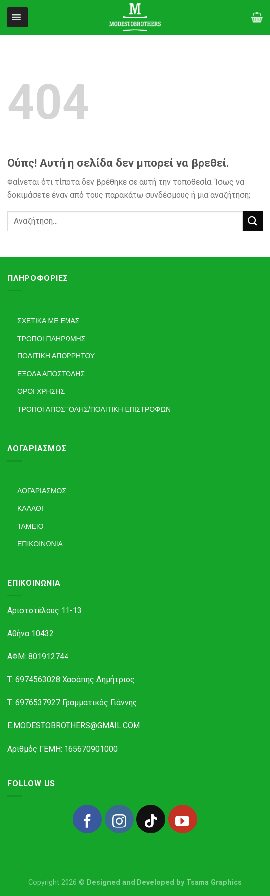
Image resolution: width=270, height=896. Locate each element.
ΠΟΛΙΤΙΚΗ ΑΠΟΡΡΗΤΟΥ (56, 356)
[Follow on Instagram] (119, 819)
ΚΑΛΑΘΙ (30, 508)
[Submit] (253, 221)
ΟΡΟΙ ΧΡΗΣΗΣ (41, 391)
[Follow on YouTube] (182, 819)
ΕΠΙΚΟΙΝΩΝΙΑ (40, 544)
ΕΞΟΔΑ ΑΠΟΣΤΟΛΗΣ (51, 374)
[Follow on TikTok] (150, 819)
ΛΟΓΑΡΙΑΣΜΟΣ (41, 491)
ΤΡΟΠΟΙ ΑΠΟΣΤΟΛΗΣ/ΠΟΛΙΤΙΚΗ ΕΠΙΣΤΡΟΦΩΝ (94, 409)
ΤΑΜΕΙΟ (30, 526)
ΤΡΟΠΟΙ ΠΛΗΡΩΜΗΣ (51, 339)
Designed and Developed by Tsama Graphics (164, 882)
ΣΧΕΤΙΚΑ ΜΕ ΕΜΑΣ (48, 321)
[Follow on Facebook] (87, 819)
